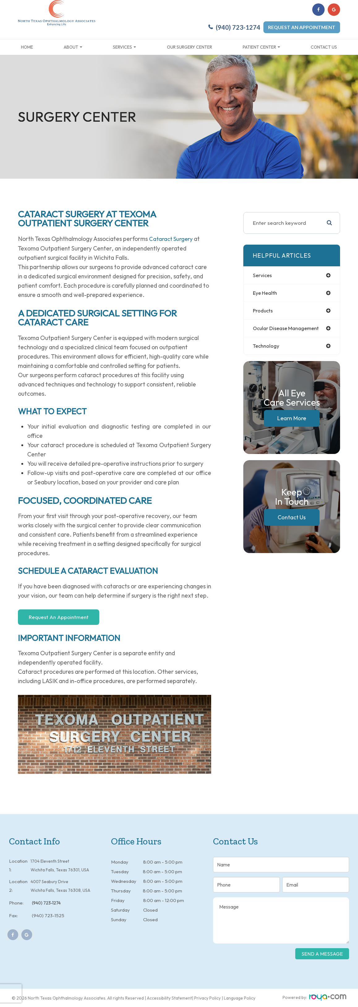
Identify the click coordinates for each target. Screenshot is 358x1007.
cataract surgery (172, 238)
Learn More (291, 420)
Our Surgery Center (189, 47)
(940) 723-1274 (238, 27)
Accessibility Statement (169, 997)
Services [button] (124, 47)
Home (27, 47)
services (263, 275)
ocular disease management (289, 329)
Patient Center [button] (261, 47)
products (264, 311)
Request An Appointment (58, 616)
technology (267, 347)
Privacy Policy (207, 997)
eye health (266, 293)
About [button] (73, 47)
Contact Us (324, 47)
